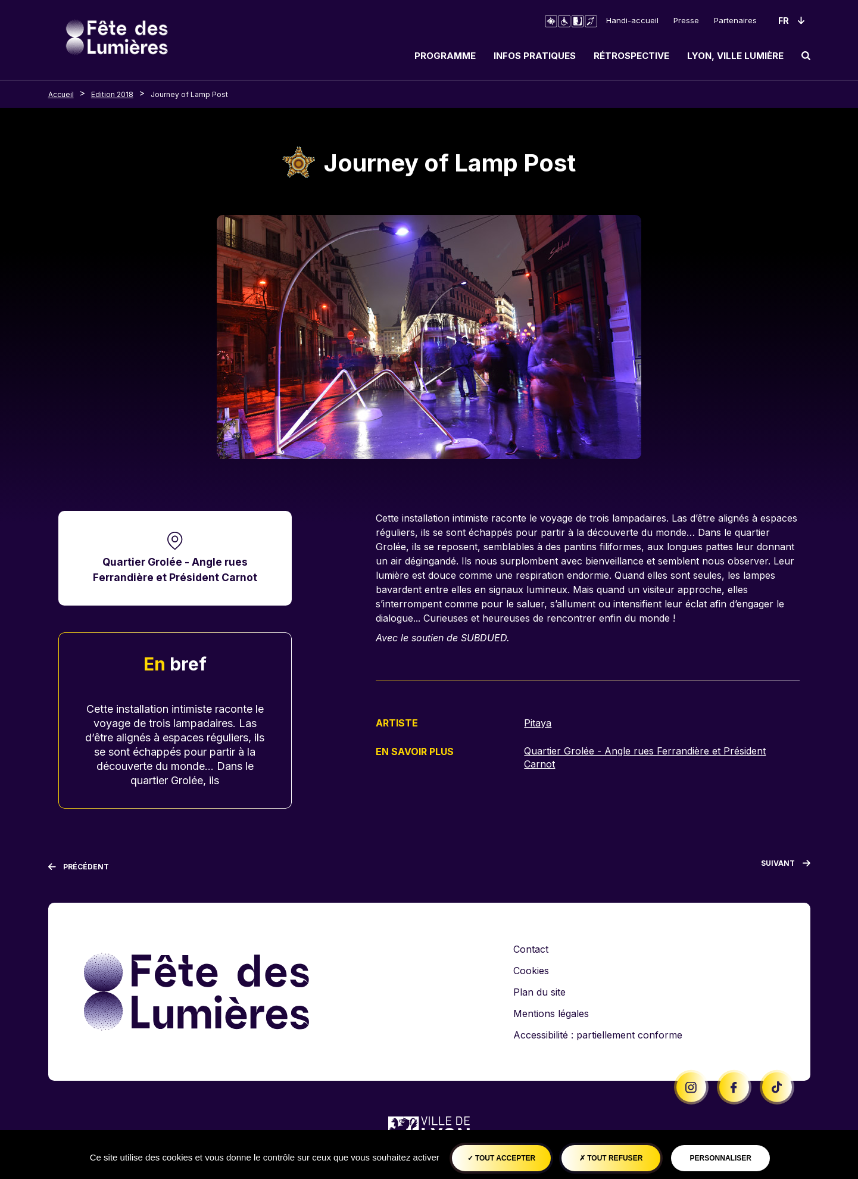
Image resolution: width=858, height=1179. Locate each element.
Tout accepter (501, 1158)
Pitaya (537, 723)
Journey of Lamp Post (189, 94)
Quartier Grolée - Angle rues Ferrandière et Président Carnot (175, 570)
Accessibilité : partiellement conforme (597, 1035)
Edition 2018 (112, 94)
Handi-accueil (632, 20)
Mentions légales (551, 1013)
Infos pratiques (535, 55)
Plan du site (539, 992)
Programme (445, 55)
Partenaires (735, 20)
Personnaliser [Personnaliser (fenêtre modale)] (720, 1158)
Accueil (61, 94)
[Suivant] (785, 866)
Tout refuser (610, 1158)
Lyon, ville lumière (735, 55)
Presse (686, 20)
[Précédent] (79, 867)
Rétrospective (631, 55)
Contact (530, 949)
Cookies (531, 971)
